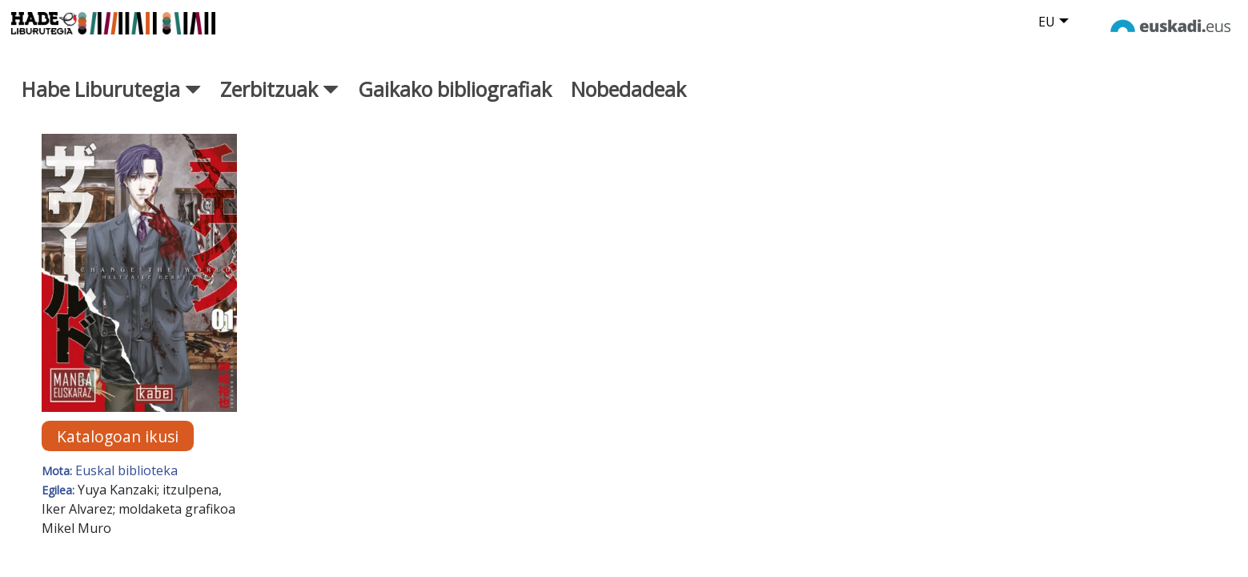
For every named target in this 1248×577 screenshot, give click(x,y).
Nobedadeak (628, 106)
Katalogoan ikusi (118, 453)
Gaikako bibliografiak (455, 106)
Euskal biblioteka (126, 488)
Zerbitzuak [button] (279, 106)
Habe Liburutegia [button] (111, 106)
